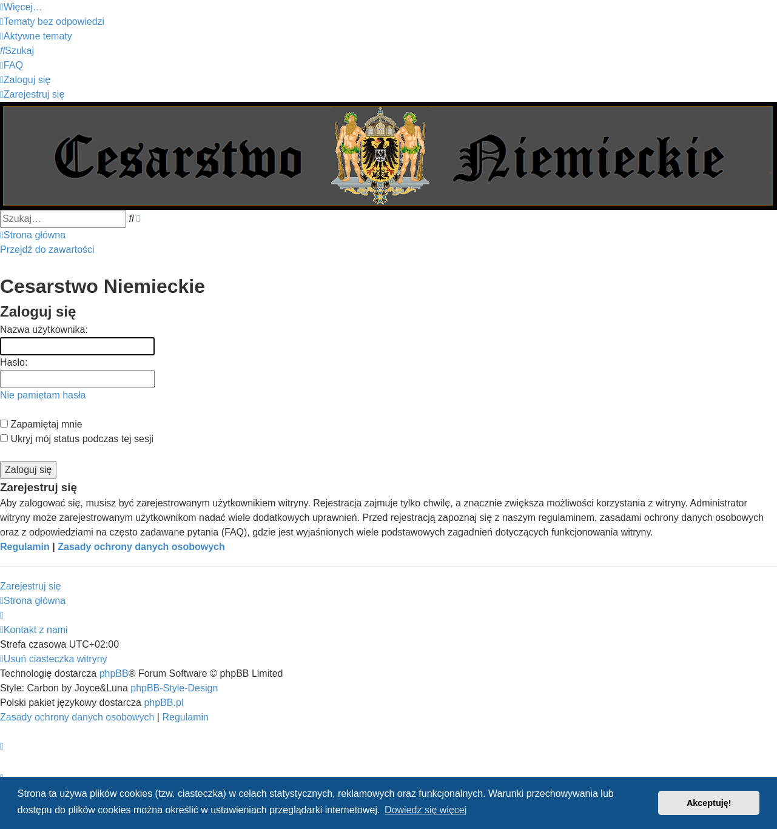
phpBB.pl (163, 702)
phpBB (114, 673)
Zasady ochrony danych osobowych (141, 547)
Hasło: (13, 362)
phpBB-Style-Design (174, 688)
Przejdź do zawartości (47, 249)
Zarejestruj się (30, 586)
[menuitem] (52, 21)
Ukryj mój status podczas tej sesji (76, 439)
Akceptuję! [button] (709, 803)
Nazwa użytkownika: (44, 329)
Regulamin (25, 547)
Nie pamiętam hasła (43, 395)
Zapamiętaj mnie (41, 424)
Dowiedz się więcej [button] (425, 810)
